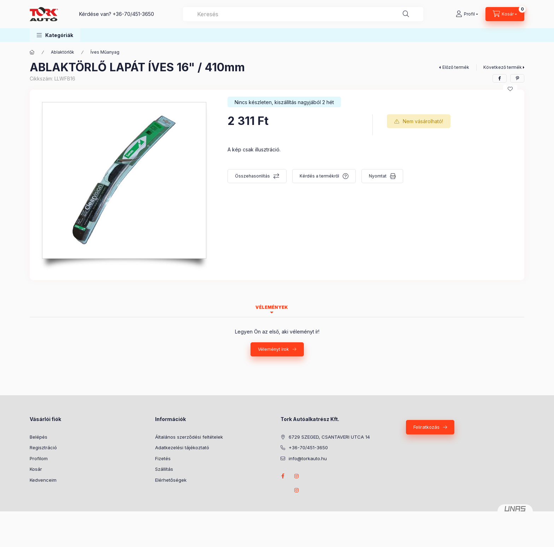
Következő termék (502, 67)
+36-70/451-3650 (133, 14)
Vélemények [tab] (271, 307)
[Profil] (466, 14)
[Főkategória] (32, 52)
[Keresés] (406, 14)
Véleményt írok (273, 349)
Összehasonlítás (252, 176)
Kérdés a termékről (319, 176)
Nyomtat (378, 176)
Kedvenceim (43, 480)
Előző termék (455, 67)
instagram (297, 476)
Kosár (36, 469)
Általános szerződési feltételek (189, 437)
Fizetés (163, 458)
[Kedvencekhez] (510, 89)
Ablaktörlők (62, 52)
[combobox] (303, 14)
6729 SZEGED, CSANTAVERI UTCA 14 (329, 437)
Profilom (39, 458)
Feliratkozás (426, 427)
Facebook (283, 476)
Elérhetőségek (171, 480)
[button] (55, 35)
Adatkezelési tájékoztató (182, 447)
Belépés (38, 437)
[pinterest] (517, 78)
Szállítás (164, 469)
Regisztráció (43, 447)
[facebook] (500, 78)
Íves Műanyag (104, 52)
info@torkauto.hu (308, 458)
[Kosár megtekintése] (504, 14)
